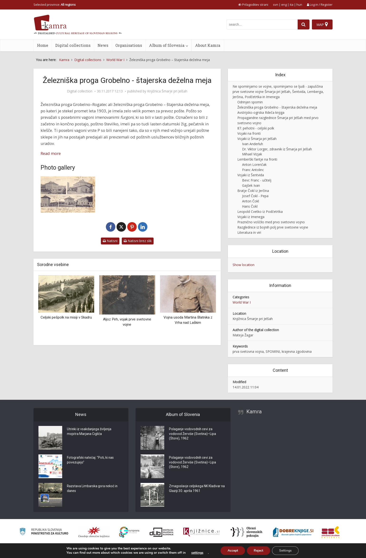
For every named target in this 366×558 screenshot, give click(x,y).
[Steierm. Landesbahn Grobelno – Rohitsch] (68, 194)
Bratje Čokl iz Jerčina (253, 190)
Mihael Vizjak (252, 154)
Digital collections (72, 45)
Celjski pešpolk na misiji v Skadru (66, 317)
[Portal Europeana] (129, 532)
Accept (232, 550)
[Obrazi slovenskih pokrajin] (246, 532)
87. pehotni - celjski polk (255, 128)
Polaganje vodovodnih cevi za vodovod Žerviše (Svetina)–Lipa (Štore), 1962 (192, 434)
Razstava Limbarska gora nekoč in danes (92, 489)
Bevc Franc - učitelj (256, 180)
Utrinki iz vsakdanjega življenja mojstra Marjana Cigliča (89, 432)
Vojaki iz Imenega (250, 217)
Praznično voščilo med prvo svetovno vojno (271, 222)
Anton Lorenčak (254, 164)
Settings (285, 550)
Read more (51, 153)
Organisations (128, 45)
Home (42, 45)
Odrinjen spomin (250, 102)
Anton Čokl (250, 201)
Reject (258, 550)
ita (291, 4)
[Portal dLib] (162, 532)
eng (284, 4)
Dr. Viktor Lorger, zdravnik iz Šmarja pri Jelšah (277, 149)
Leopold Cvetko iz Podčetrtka (260, 211)
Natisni (110, 240)
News (103, 45)
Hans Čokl (250, 206)
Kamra (254, 412)
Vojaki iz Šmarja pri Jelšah (257, 138)
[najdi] (304, 24)
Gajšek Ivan (251, 185)
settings (197, 553)
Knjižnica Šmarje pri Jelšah (167, 91)
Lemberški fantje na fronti (257, 159)
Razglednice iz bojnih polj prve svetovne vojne (272, 227)
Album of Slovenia (166, 45)
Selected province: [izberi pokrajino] (54, 4)
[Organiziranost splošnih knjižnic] (94, 532)
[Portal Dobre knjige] (293, 532)
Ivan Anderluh (252, 144)
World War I (242, 302)
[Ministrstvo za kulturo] (44, 532)
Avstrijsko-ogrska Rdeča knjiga (260, 112)
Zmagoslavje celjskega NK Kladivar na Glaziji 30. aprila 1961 (195, 489)
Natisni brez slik (138, 240)
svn (275, 4)
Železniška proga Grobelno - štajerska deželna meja (277, 107)
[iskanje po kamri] (262, 24)
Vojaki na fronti (249, 133)
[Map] (322, 24)
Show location (243, 264)
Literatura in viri (249, 232)
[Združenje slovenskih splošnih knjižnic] (201, 532)
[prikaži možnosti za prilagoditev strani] (253, 4)
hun (299, 4)
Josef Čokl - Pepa (255, 196)
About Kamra (207, 45)
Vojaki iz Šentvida (250, 175)
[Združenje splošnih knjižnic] (330, 532)
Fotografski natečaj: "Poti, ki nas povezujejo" (90, 460)
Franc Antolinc (253, 169)
